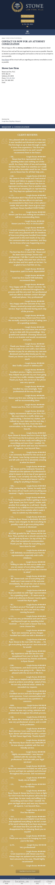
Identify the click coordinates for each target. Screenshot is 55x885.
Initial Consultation (27, 21)
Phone (6, 882)
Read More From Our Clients (27, 871)
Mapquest (18, 121)
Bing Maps (12, 121)
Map (22, 882)
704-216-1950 (28, 24)
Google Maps (5, 121)
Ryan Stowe (5, 60)
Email (37, 882)
